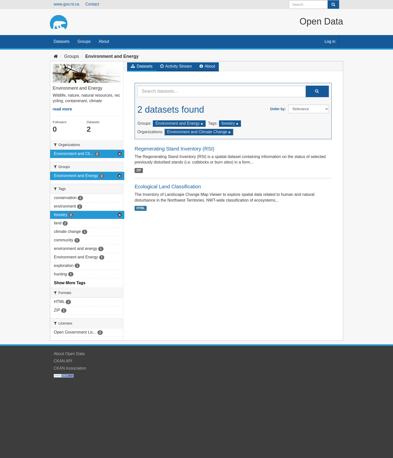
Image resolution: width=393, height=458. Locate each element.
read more (62, 109)
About (104, 41)
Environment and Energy (112, 56)
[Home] (56, 56)
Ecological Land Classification (168, 186)
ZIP (138, 170)
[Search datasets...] (221, 91)
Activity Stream (176, 66)
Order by (277, 109)
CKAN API (63, 361)
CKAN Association (70, 368)
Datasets (61, 41)
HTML (140, 208)
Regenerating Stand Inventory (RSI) (174, 148)
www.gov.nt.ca (66, 4)
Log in (330, 41)
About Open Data (69, 354)
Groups (83, 41)
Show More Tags (69, 283)
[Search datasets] (314, 4)
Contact (92, 4)
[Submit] (333, 4)
